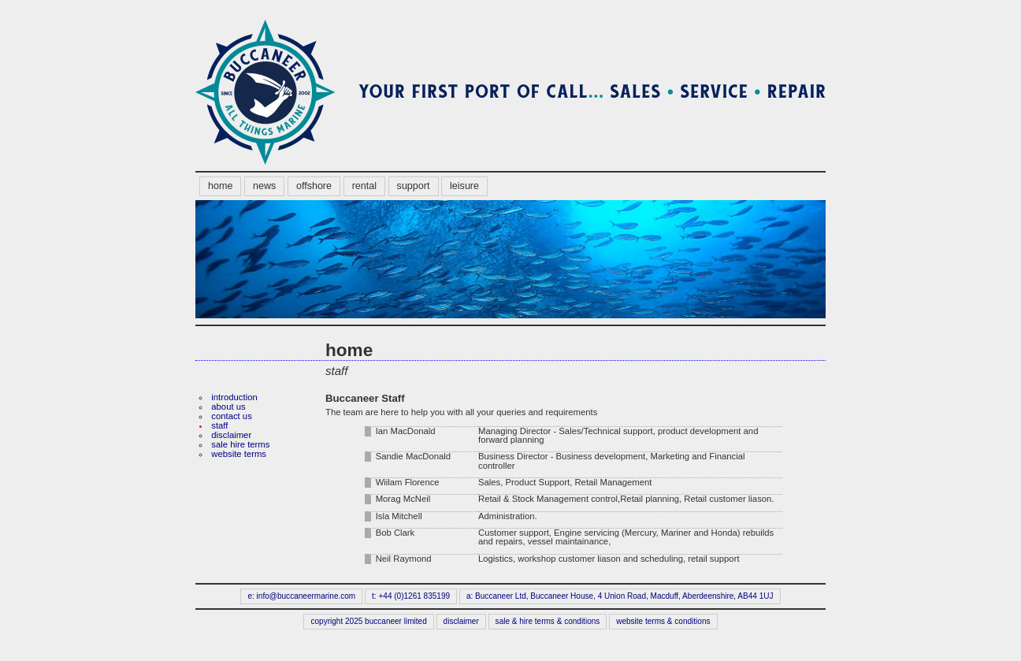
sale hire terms (240, 444)
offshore (314, 185)
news (264, 185)
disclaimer (231, 435)
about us (228, 406)
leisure (464, 185)
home (220, 185)
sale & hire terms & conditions (548, 621)
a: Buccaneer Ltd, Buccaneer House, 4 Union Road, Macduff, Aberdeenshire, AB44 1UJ (620, 596)
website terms (238, 454)
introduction (234, 397)
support (413, 185)
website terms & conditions (663, 621)
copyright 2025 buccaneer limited (369, 621)
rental (364, 185)
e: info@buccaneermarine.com (301, 596)
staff (219, 425)
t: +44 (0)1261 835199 (411, 596)
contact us (231, 416)
